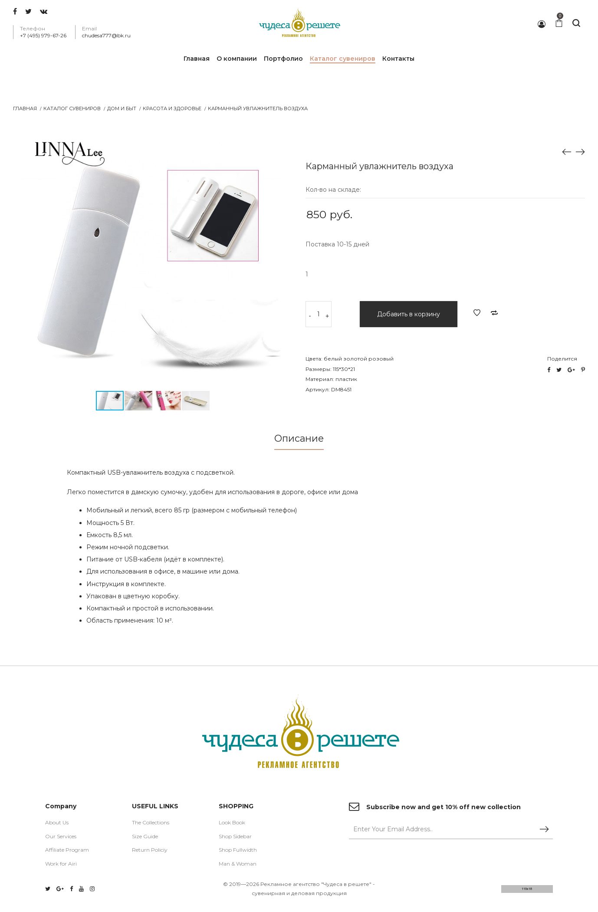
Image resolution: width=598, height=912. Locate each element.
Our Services (60, 837)
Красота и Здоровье (172, 108)
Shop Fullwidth (238, 851)
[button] (285, 137)
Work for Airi (61, 864)
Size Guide (145, 837)
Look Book (232, 823)
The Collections (150, 823)
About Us (57, 823)
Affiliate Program (67, 851)
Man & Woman (237, 864)
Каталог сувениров (72, 108)
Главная (25, 108)
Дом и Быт (121, 108)
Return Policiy (150, 851)
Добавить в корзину (408, 314)
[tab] (299, 441)
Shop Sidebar (235, 837)
